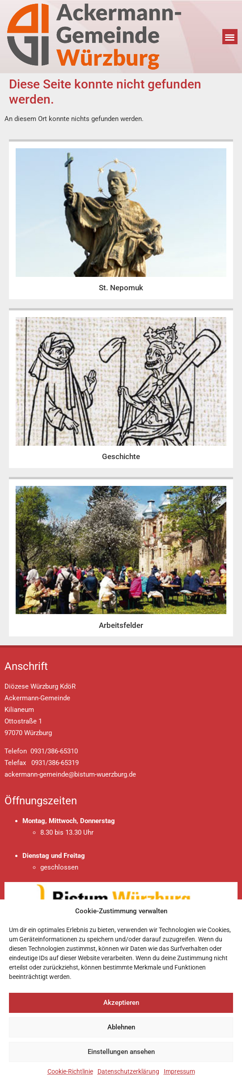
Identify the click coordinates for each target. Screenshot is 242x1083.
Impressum (179, 1071)
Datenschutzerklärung (128, 1071)
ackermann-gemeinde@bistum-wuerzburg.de (70, 774)
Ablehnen (121, 1027)
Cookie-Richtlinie (70, 1071)
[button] (230, 37)
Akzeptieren (121, 1003)
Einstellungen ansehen (121, 1052)
